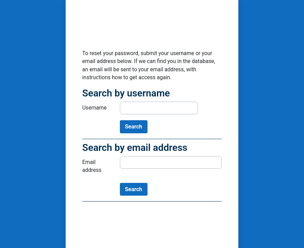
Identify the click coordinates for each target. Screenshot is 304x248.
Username (94, 108)
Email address (92, 166)
